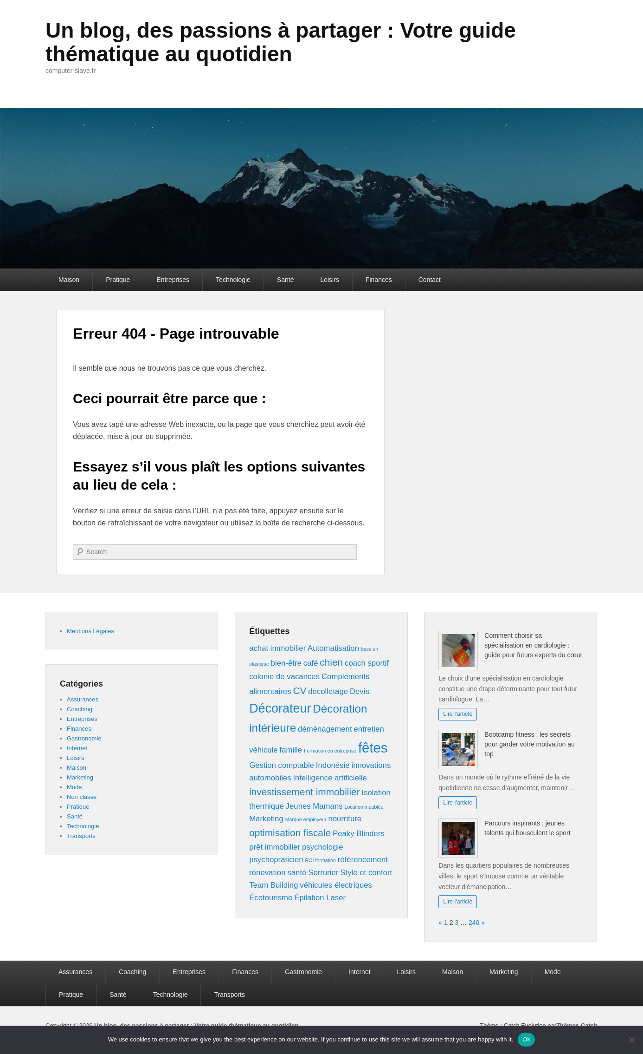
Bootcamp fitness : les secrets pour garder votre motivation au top (529, 744)
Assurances (82, 699)
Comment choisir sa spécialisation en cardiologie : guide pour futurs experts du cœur (533, 645)
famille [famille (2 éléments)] (291, 750)
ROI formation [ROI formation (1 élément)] (320, 860)
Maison (68, 279)
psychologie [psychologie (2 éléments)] (322, 847)
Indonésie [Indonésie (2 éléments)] (333, 765)
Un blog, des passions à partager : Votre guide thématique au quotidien (280, 42)
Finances (379, 279)
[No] (631, 1039)
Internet (77, 748)
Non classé (81, 796)
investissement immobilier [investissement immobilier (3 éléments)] (304, 791)
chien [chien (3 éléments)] (331, 662)
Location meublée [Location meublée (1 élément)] (364, 807)
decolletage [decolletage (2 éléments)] (328, 691)
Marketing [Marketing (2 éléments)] (266, 818)
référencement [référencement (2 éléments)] (363, 859)
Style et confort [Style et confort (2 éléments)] (366, 872)
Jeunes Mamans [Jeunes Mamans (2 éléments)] (314, 806)
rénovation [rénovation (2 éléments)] (267, 872)
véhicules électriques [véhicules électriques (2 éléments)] (336, 885)
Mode (74, 787)
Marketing (80, 777)
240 (474, 922)
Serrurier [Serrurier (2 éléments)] (323, 872)
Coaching (79, 709)
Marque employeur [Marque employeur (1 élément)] (306, 819)
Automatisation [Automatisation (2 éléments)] (333, 648)
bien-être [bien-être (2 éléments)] (286, 663)
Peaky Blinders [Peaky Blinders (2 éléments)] (359, 833)
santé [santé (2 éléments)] (296, 872)
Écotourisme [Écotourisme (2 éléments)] (270, 897)
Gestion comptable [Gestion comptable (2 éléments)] (281, 765)
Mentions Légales (90, 631)
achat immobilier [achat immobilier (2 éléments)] (277, 648)
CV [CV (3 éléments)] (299, 690)
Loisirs (329, 279)
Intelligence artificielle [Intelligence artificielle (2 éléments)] (330, 777)
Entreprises (172, 279)
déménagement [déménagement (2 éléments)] (325, 729)
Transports (81, 835)
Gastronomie (84, 738)
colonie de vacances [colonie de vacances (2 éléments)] (284, 676)
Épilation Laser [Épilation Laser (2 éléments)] (320, 897)
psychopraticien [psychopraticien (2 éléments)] (276, 859)
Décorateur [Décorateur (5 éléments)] (280, 708)
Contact (429, 279)
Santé (285, 279)
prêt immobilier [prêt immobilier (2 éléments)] (274, 847)
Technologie (233, 279)
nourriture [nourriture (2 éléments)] (344, 818)
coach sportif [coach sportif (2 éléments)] (367, 663)
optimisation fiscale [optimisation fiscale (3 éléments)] (290, 832)
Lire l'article (457, 714)
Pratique (118, 279)
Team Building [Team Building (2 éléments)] (273, 885)
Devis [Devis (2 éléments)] (359, 691)
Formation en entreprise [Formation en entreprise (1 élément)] (330, 750)
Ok (526, 1039)
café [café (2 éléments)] (310, 663)
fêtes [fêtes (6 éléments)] (373, 747)
